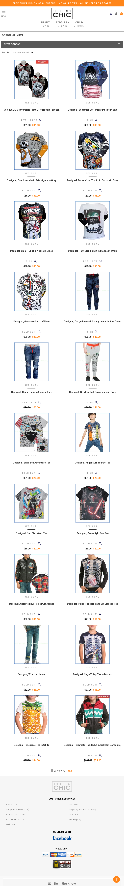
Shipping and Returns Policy (82, 809)
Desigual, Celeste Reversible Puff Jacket (31, 604)
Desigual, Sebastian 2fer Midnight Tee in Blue (92, 109)
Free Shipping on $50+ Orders (34, 3)
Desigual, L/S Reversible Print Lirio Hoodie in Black (31, 109)
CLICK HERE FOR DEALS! (95, 3)
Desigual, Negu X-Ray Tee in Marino (92, 674)
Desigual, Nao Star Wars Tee (31, 533)
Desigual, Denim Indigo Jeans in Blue (31, 392)
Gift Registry (75, 819)
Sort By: (6, 52)
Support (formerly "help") (17, 809)
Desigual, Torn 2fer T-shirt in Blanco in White (92, 251)
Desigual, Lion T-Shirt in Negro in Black (31, 251)
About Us (73, 804)
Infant (45, 24)
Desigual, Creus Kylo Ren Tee (92, 533)
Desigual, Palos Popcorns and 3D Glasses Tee (92, 604)
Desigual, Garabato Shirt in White (31, 321)
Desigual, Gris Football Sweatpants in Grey (92, 392)
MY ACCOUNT (117, 13)
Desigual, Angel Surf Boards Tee (92, 462)
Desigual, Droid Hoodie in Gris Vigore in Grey (31, 180)
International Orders (15, 814)
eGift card (11, 824)
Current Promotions (15, 819)
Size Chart (74, 814)
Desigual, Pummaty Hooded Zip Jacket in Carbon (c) (92, 745)
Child (79, 24)
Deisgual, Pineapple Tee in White (31, 745)
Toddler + (62, 24)
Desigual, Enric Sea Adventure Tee (31, 462)
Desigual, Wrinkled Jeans (31, 674)
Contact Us (11, 804)
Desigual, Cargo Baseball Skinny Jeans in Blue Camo (92, 321)
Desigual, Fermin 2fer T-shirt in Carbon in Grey (92, 180)
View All (61, 770)
